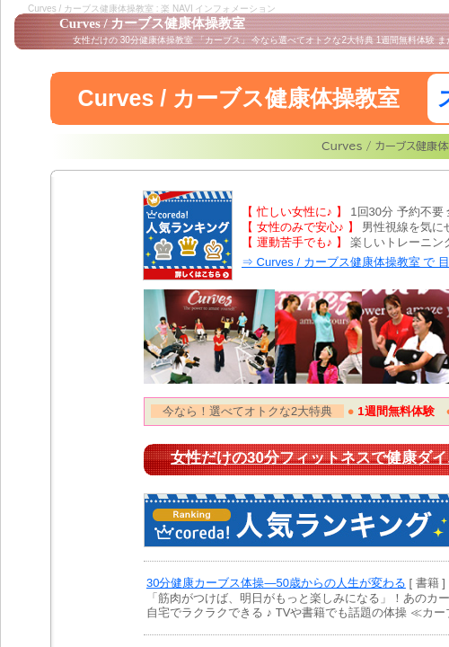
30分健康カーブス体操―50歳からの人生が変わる (276, 582)
